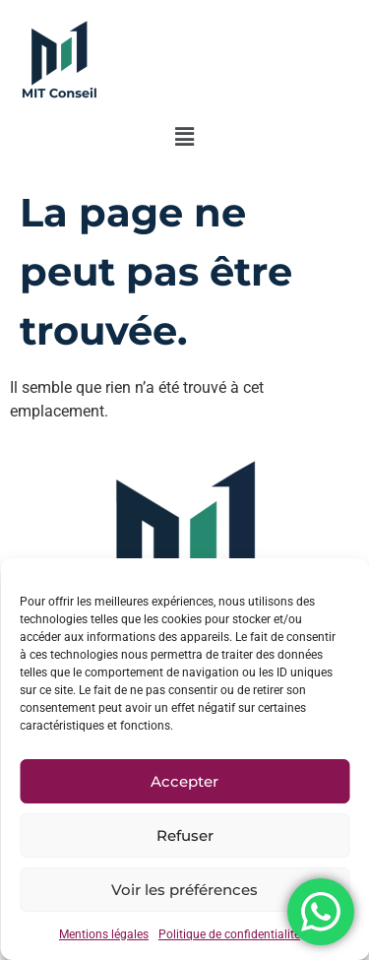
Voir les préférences (184, 889)
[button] (184, 137)
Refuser (185, 835)
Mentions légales (104, 934)
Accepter (184, 781)
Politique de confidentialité (229, 934)
